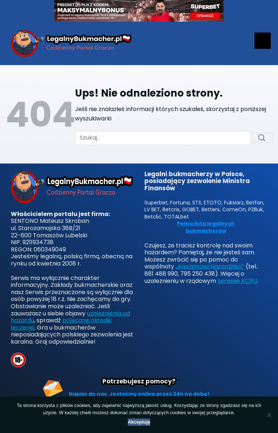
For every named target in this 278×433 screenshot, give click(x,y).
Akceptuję (139, 422)
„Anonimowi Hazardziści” (210, 266)
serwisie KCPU (237, 281)
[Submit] (262, 138)
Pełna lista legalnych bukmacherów (206, 227)
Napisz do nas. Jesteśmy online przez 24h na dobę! (139, 394)
